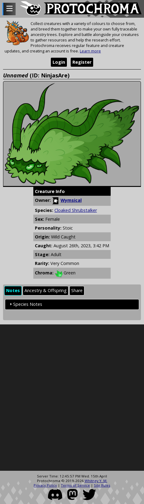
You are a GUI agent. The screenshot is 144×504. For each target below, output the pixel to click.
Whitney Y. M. (96, 480)
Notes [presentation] (13, 290)
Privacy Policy (45, 485)
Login (59, 62)
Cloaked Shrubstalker (75, 210)
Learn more (90, 51)
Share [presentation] (77, 290)
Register (81, 62)
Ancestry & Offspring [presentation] (45, 290)
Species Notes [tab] (25, 304)
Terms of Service (75, 485)
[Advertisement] (72, 398)
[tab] (13, 290)
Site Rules (102, 485)
